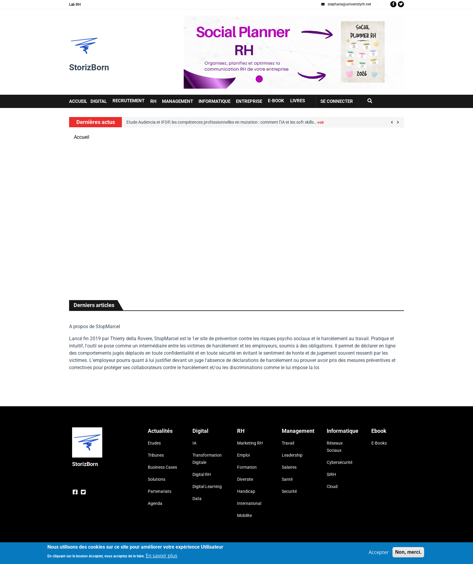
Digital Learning (207, 486)
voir (320, 122)
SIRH (331, 474)
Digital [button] (98, 101)
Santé (287, 479)
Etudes (154, 443)
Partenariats (159, 491)
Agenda (155, 503)
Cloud (332, 486)
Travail (288, 443)
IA (194, 443)
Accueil (81, 137)
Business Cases (162, 467)
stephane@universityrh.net (346, 4)
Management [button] (177, 101)
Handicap (246, 491)
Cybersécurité (339, 462)
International (249, 503)
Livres (297, 100)
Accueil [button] (78, 101)
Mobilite (244, 515)
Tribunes (156, 455)
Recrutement (128, 100)
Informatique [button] (214, 101)
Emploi (243, 455)
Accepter (379, 553)
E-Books (379, 443)
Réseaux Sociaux (335, 447)
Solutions (156, 479)
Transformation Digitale (207, 459)
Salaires (289, 467)
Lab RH (75, 4)
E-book (276, 100)
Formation (247, 467)
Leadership (292, 455)
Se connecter (336, 101)
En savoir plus (161, 556)
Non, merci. (408, 553)
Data (197, 498)
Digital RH (201, 474)
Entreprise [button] (249, 101)
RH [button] (153, 101)
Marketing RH (250, 443)
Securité (289, 491)
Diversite (245, 479)
